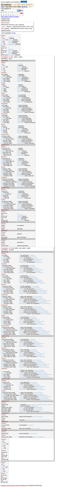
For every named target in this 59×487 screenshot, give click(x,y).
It (21, 10)
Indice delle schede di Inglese (10, 16)
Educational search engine (13, 6)
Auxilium (24, 6)
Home (3, 6)
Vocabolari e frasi (5, 18)
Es (21, 13)
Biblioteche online (5, 20)
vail (14, 33)
